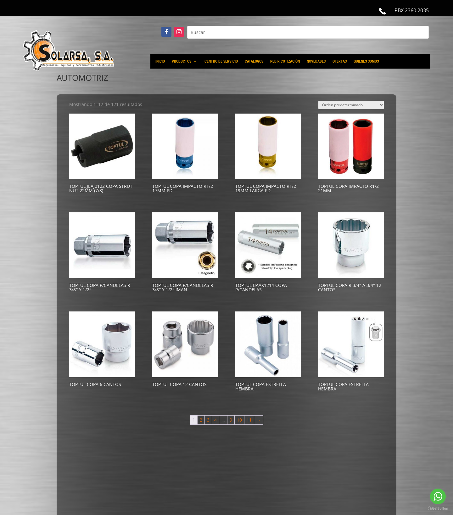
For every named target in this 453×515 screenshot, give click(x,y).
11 (249, 420)
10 (239, 420)
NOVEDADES (316, 61)
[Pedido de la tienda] (351, 105)
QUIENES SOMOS (366, 61)
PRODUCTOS (181, 61)
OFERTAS (340, 61)
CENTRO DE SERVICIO (221, 61)
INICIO (160, 61)
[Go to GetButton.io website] (438, 509)
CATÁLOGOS (254, 61)
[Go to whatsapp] (438, 496)
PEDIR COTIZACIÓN (285, 61)
